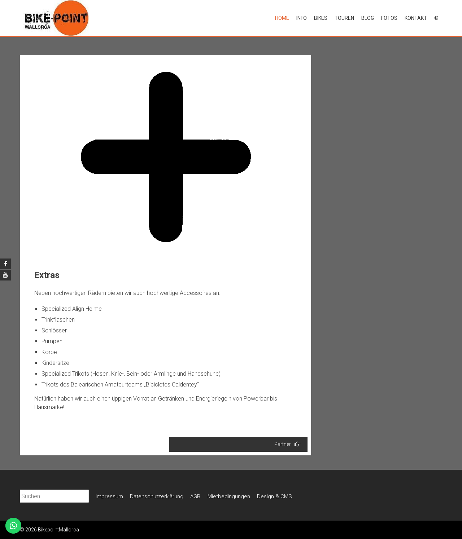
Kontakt (416, 18)
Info (301, 18)
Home (282, 18)
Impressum (109, 496)
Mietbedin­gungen (229, 496)
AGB (195, 496)
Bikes (320, 18)
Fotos (389, 18)
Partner (287, 444)
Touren (344, 18)
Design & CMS (274, 496)
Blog (367, 18)
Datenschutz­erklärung (156, 496)
